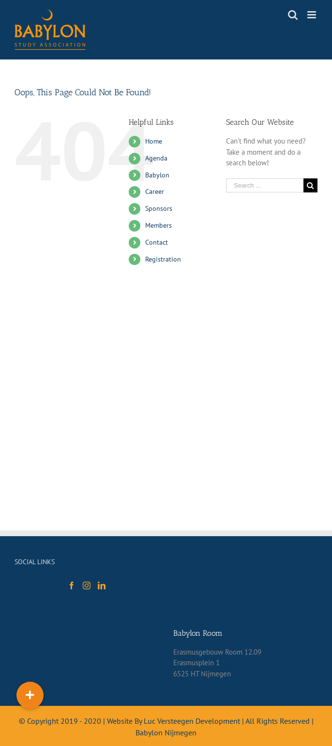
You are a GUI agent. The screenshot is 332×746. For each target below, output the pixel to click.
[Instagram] (87, 585)
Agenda (156, 158)
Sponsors (158, 208)
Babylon (157, 175)
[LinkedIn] (102, 585)
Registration (163, 259)
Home (153, 141)
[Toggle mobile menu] (312, 15)
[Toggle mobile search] (293, 15)
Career (154, 191)
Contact (156, 242)
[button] (30, 695)
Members (158, 225)
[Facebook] (71, 585)
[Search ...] (264, 185)
